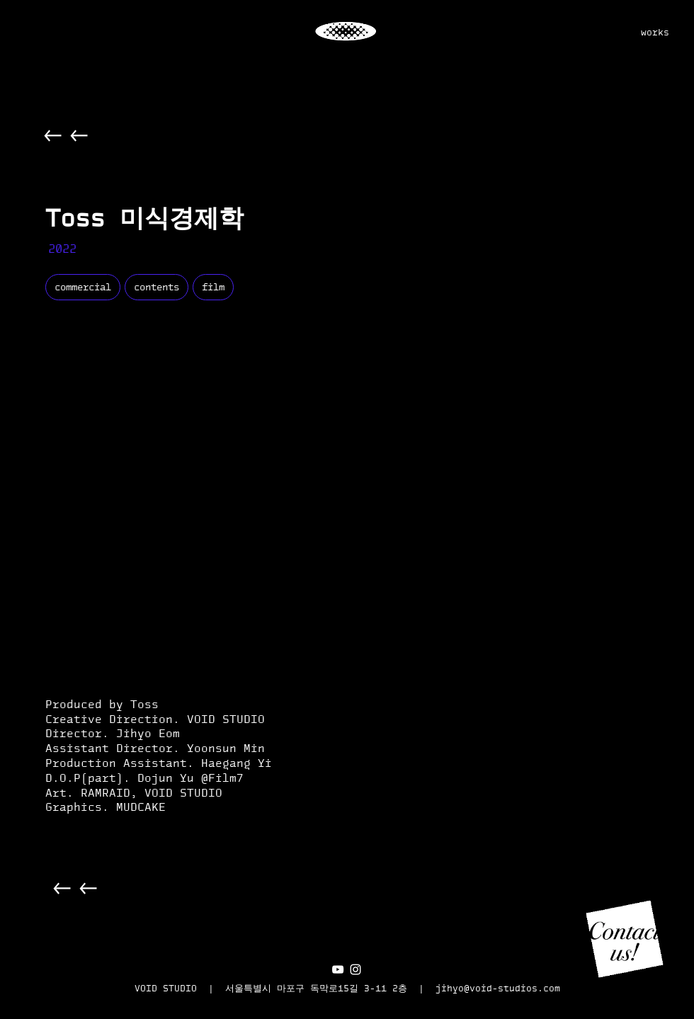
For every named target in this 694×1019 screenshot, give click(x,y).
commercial (82, 287)
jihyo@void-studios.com (498, 988)
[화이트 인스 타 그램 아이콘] (355, 969)
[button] (624, 939)
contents (156, 287)
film (212, 287)
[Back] (53, 135)
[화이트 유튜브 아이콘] (338, 969)
